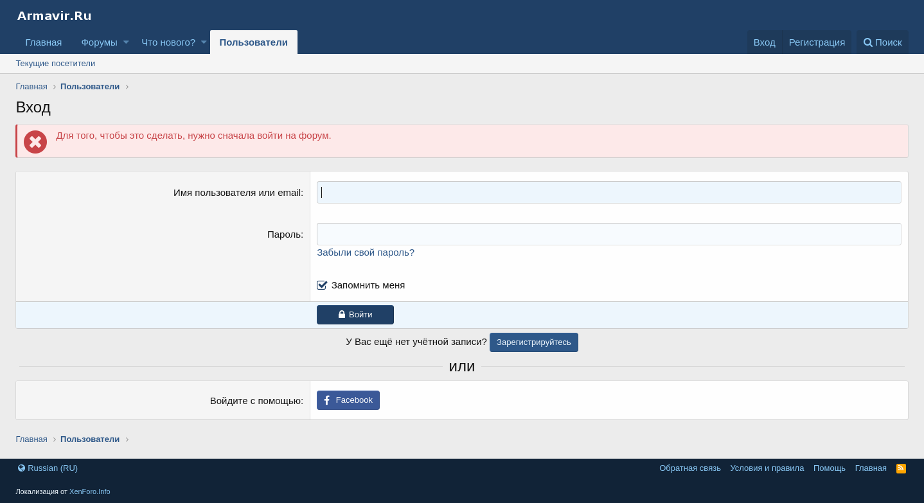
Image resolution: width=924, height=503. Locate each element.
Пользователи (254, 42)
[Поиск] (883, 42)
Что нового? (168, 42)
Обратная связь (690, 468)
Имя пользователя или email (237, 192)
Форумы (99, 42)
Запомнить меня (368, 284)
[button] (126, 42)
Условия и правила (767, 468)
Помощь (829, 468)
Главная (43, 42)
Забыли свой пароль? (365, 252)
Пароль (284, 234)
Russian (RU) (48, 468)
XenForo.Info (90, 491)
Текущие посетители (55, 63)
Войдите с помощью (255, 400)
